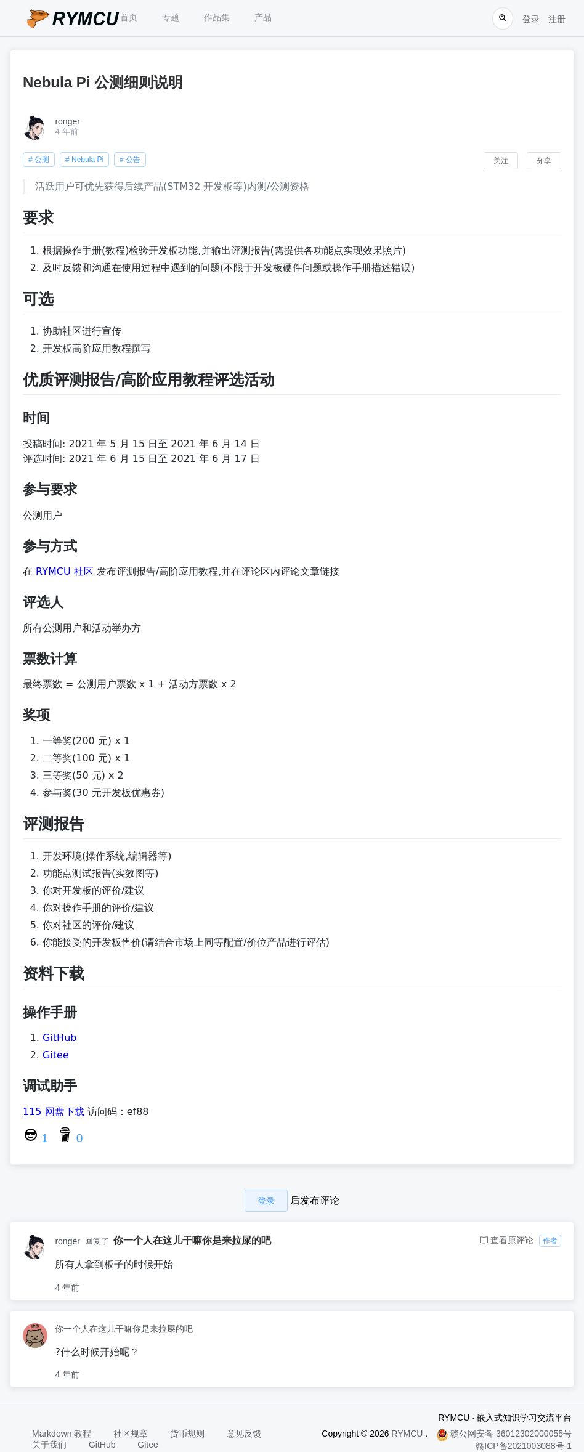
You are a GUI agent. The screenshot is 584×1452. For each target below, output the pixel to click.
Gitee (56, 1055)
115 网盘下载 (53, 1111)
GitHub (59, 1038)
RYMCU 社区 (65, 571)
